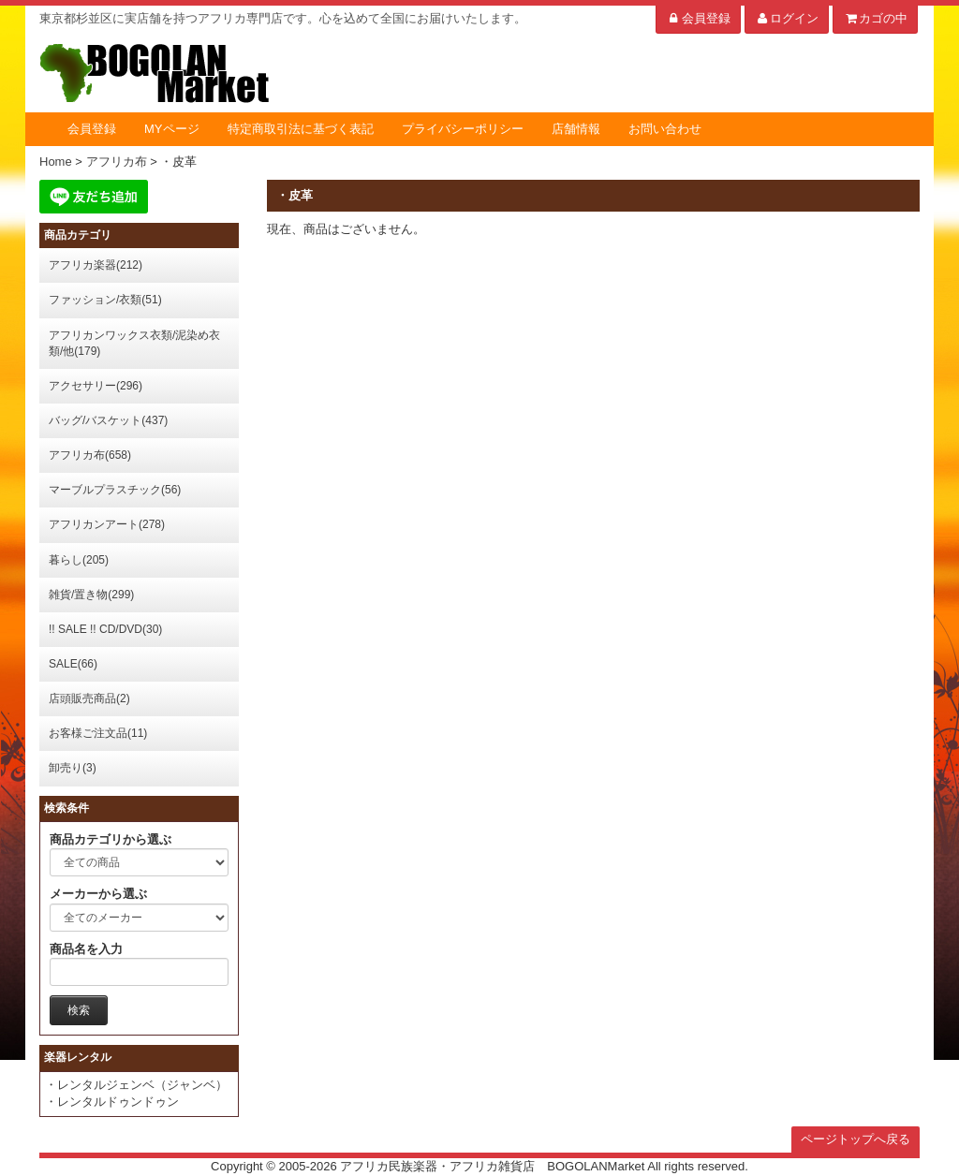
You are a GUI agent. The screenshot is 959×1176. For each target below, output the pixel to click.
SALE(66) (73, 663)
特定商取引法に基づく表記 (301, 129)
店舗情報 (576, 129)
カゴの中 (875, 18)
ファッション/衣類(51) (105, 299)
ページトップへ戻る (855, 1139)
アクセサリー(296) (95, 385)
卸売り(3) (72, 767)
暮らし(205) (79, 559)
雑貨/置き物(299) (91, 594)
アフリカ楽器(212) (95, 265)
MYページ (171, 129)
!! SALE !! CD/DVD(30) (105, 629)
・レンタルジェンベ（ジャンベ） (136, 1085)
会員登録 (698, 18)
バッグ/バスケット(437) (108, 420)
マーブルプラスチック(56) (115, 489)
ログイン (787, 18)
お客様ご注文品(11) (98, 733)
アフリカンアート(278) (107, 524)
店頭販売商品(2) (89, 698)
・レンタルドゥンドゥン (112, 1102)
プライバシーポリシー (463, 129)
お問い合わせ (664, 129)
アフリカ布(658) (90, 455)
